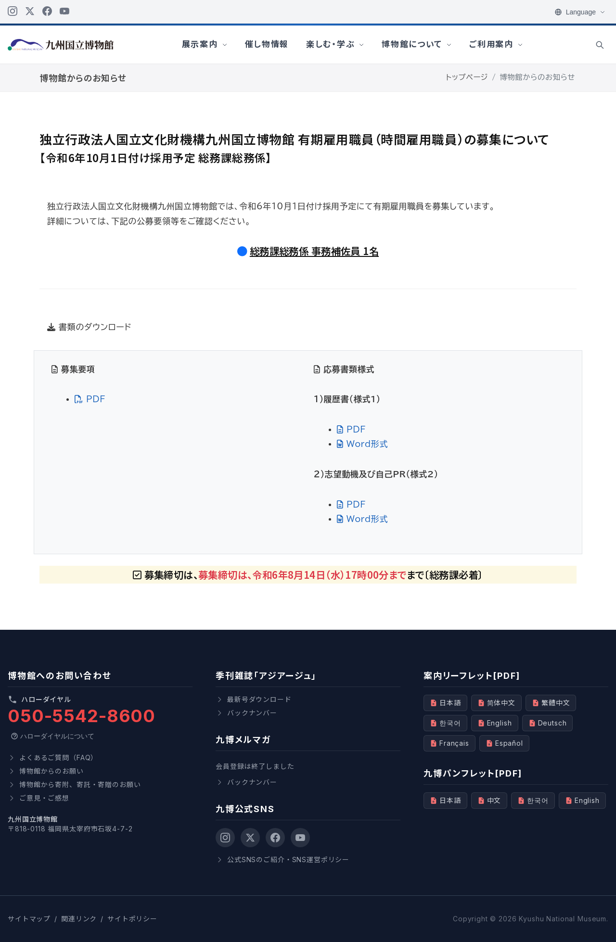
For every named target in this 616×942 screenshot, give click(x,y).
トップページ (467, 77)
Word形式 (362, 444)
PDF (90, 399)
